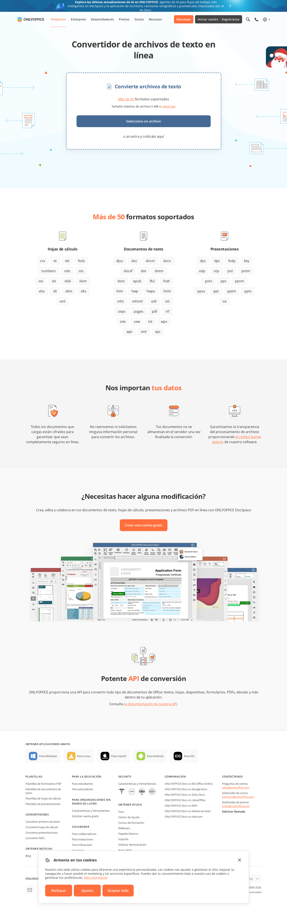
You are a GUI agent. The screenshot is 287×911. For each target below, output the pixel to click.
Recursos (155, 19)
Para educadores (82, 789)
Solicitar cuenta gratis (85, 816)
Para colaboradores (84, 834)
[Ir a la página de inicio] (30, 19)
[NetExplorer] (142, 792)
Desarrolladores (102, 19)
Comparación (175, 776)
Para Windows (48, 756)
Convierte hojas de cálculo (42, 827)
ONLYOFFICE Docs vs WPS (181, 805)
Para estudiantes (82, 784)
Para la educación (86, 776)
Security (125, 776)
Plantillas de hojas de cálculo (43, 798)
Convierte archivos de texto (43, 822)
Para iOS (189, 756)
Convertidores (37, 814)
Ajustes (87, 890)
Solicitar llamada (233, 811)
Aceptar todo (118, 890)
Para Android (155, 756)
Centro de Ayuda (128, 817)
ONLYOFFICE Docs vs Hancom (183, 816)
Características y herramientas (91, 811)
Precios (124, 19)
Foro (121, 812)
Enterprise (78, 19)
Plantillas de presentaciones (43, 804)
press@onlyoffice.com (236, 806)
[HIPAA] (121, 792)
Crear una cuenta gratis (143, 525)
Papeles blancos (128, 834)
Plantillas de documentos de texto (43, 791)
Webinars (124, 828)
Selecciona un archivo (143, 121)
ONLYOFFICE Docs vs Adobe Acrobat (187, 811)
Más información (96, 878)
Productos (58, 19)
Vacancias (78, 850)
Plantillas (34, 776)
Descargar (184, 19)
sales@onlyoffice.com (235, 787)
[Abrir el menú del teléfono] (256, 19)
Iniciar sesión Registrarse (218, 19)
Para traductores (82, 839)
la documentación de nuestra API (150, 704)
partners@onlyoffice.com (238, 797)
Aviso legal (124, 850)
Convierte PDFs (35, 838)
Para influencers (82, 845)
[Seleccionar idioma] (266, 19)
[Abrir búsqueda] (248, 19)
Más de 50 (126, 99)
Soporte (123, 839)
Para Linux (83, 756)
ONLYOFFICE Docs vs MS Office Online (189, 784)
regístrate (168, 106)
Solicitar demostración (132, 844)
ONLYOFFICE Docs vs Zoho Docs (185, 795)
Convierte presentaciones (42, 832)
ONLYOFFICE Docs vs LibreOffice (185, 800)
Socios (139, 19)
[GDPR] (131, 792)
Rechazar (58, 890)
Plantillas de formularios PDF (43, 784)
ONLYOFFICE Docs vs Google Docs (186, 789)
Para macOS (118, 756)
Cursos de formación (131, 823)
